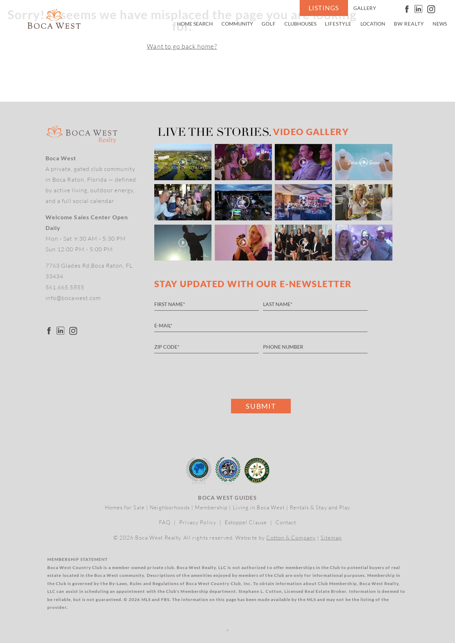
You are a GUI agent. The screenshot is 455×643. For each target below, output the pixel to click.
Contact (285, 522)
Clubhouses (300, 24)
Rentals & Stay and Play (320, 507)
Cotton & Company (291, 537)
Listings (324, 8)
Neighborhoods (170, 507)
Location (372, 24)
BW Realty (409, 24)
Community (237, 24)
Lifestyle (338, 24)
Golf (269, 24)
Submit (261, 406)
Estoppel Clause (246, 522)
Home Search (195, 24)
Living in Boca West (259, 507)
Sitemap (331, 537)
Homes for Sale (125, 507)
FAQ (165, 522)
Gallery (364, 8)
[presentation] (208, 374)
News (440, 24)
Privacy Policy (197, 522)
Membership (211, 507)
